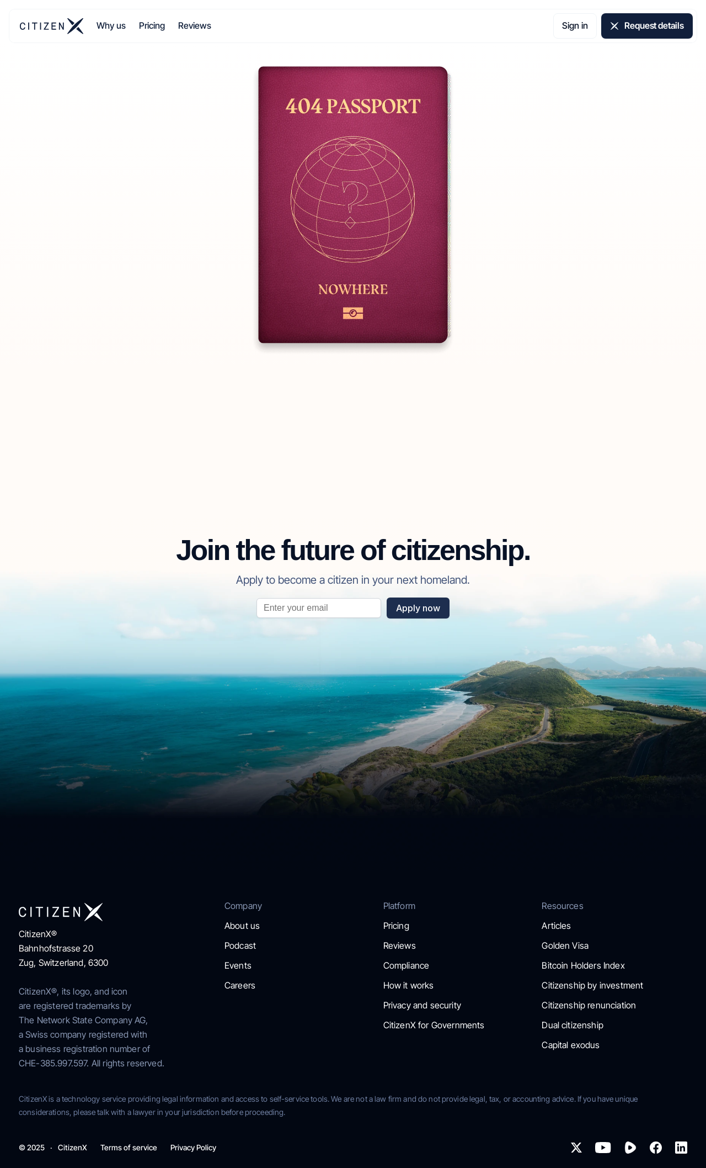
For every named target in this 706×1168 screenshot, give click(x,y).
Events (238, 965)
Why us (111, 25)
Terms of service (128, 1147)
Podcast (240, 945)
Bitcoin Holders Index (583, 965)
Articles (556, 925)
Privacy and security (422, 1005)
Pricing (152, 25)
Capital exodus (571, 1044)
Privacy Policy (193, 1147)
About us (242, 925)
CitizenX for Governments (434, 1024)
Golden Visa (565, 945)
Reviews (194, 25)
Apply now (418, 608)
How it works (408, 985)
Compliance (406, 965)
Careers (239, 985)
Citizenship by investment (592, 985)
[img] (51, 26)
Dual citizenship (572, 1024)
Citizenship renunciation (589, 1005)
